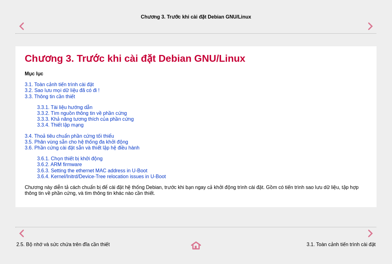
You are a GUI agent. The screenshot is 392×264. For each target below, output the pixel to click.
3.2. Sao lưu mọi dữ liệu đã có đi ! (62, 90)
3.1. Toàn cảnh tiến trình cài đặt (59, 84)
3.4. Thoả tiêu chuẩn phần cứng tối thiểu (69, 136)
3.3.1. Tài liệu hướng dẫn (64, 107)
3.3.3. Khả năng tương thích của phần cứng (85, 119)
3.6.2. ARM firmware (59, 164)
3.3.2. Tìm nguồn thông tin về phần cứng (82, 113)
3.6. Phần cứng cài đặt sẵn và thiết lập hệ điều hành (82, 147)
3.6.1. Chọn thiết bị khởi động (70, 158)
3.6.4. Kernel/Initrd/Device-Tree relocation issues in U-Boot (101, 176)
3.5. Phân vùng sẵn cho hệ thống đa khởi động (76, 142)
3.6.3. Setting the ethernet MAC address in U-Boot (92, 170)
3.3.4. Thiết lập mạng (60, 125)
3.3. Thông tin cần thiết (50, 96)
